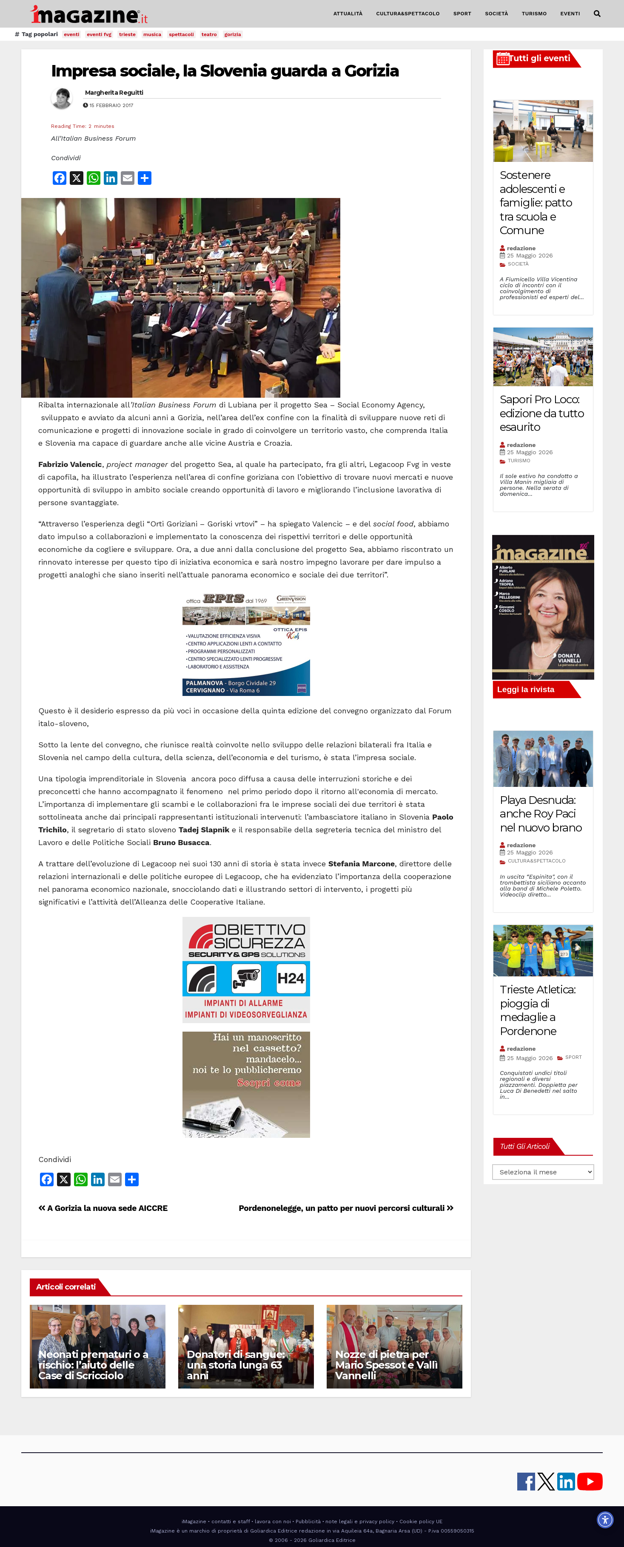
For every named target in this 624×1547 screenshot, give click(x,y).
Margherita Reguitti (114, 92)
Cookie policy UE (420, 1521)
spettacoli (181, 34)
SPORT (462, 14)
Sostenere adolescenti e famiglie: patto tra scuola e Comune (536, 202)
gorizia (233, 34)
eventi (71, 34)
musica (152, 34)
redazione (521, 248)
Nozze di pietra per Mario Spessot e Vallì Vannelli (386, 1365)
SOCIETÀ (496, 14)
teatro (209, 34)
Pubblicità (308, 1521)
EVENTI (570, 14)
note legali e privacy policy (359, 1521)
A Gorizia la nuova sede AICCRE (103, 1208)
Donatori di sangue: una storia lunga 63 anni (236, 1365)
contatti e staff (230, 1521)
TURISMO (534, 14)
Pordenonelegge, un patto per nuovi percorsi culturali (346, 1208)
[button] (597, 14)
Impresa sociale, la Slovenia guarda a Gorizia (225, 71)
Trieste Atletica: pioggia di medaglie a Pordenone (538, 1010)
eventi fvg (99, 34)
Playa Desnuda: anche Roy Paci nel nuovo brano (541, 813)
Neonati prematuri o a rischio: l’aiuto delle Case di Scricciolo (93, 1365)
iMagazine (194, 1521)
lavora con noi (273, 1521)
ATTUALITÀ (348, 14)
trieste (127, 34)
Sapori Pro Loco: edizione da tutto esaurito (542, 413)
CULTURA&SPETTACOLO (408, 14)
